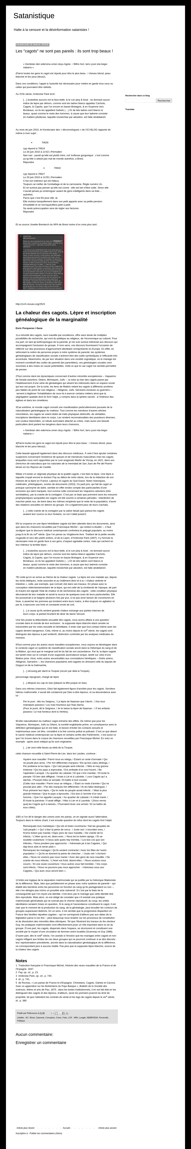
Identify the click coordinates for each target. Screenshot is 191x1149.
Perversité (103, 1017)
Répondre (28, 162)
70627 (41, 174)
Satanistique (33, 16)
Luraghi (82, 1017)
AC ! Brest (30, 1017)
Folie (64, 1017)
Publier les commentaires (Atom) (46, 1133)
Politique (21, 1021)
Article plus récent (25, 1128)
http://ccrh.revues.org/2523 (30, 304)
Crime (58, 1017)
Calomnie (40, 1017)
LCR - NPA (73, 1017)
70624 (41, 148)
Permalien (56, 151)
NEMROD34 (92, 1017)
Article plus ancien (107, 1128)
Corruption (50, 1017)
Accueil (66, 1128)
